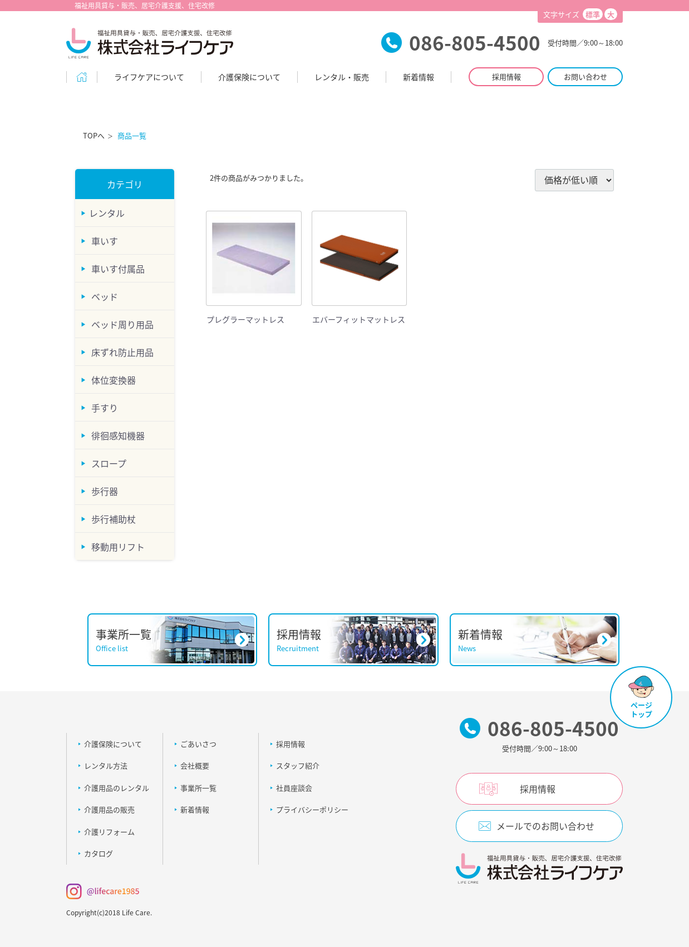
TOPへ (94, 135)
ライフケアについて (149, 76)
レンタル (107, 212)
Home (82, 77)
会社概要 (194, 765)
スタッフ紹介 (297, 765)
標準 (592, 14)
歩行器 (103, 490)
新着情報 (418, 76)
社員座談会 (294, 787)
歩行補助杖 (112, 518)
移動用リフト (117, 546)
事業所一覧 (198, 787)
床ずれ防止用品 (121, 351)
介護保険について (249, 76)
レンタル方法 (105, 765)
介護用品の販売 (109, 809)
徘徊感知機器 (117, 435)
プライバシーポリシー (312, 809)
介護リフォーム (109, 831)
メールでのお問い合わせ (545, 825)
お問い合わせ (585, 76)
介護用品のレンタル (116, 787)
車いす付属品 (117, 268)
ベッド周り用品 (121, 323)
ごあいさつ (198, 743)
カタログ (98, 853)
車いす (103, 240)
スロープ (107, 462)
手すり (103, 407)
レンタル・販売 (341, 76)
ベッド (103, 296)
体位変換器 (112, 379)
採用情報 (506, 76)
